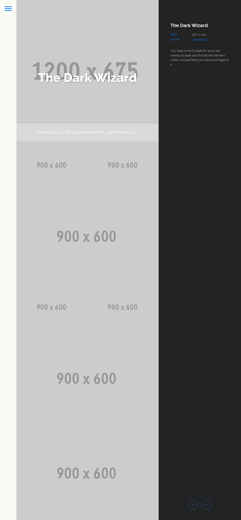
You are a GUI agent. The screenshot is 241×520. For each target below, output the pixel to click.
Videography (200, 39)
